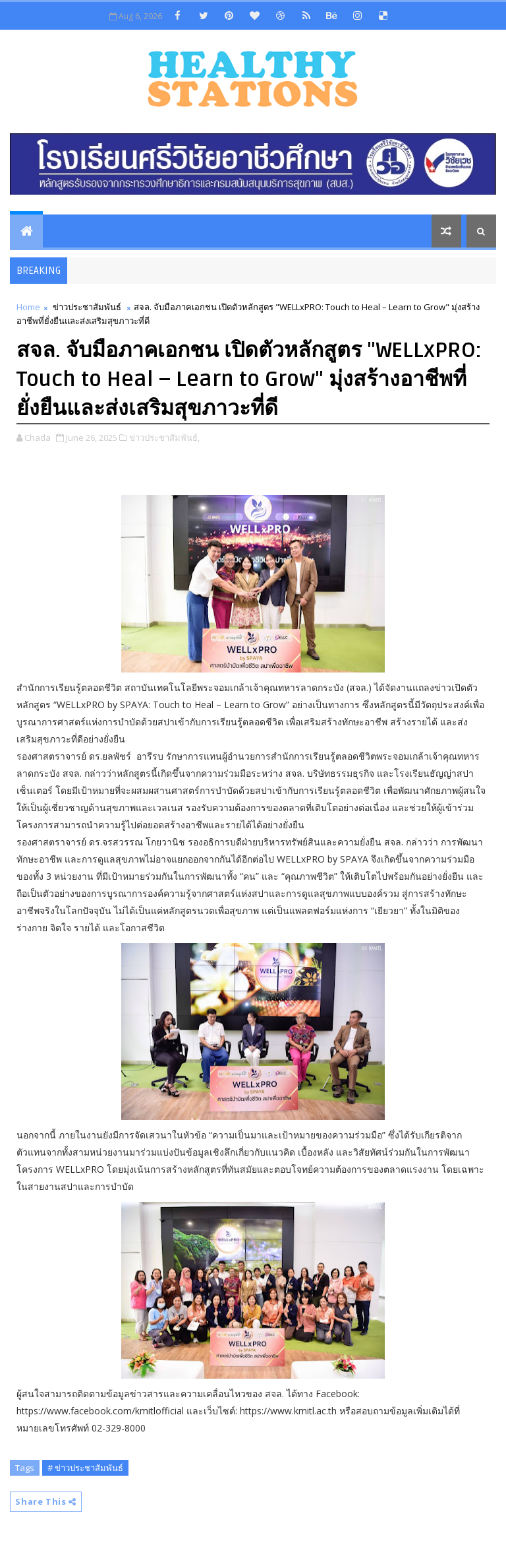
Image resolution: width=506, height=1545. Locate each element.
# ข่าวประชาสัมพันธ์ (85, 1468)
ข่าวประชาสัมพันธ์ (87, 307)
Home (28, 307)
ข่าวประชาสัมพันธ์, (164, 438)
